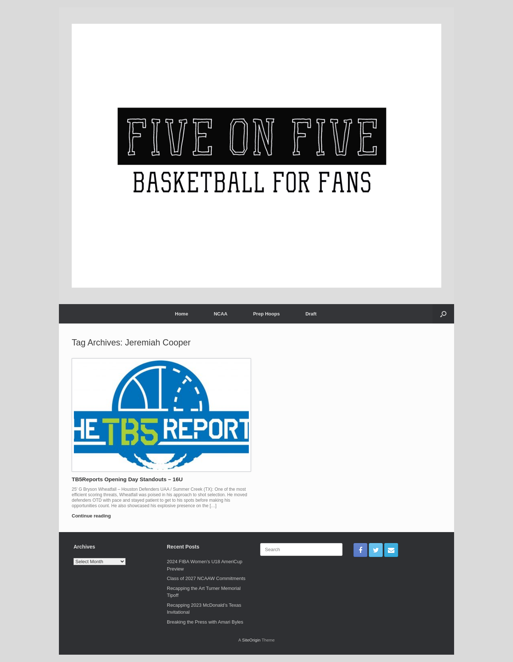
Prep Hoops (266, 314)
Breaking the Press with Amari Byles (205, 622)
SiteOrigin (251, 640)
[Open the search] (443, 313)
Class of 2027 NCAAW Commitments (206, 578)
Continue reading (93, 516)
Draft (311, 314)
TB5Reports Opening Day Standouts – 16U (127, 479)
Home (181, 314)
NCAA (221, 314)
